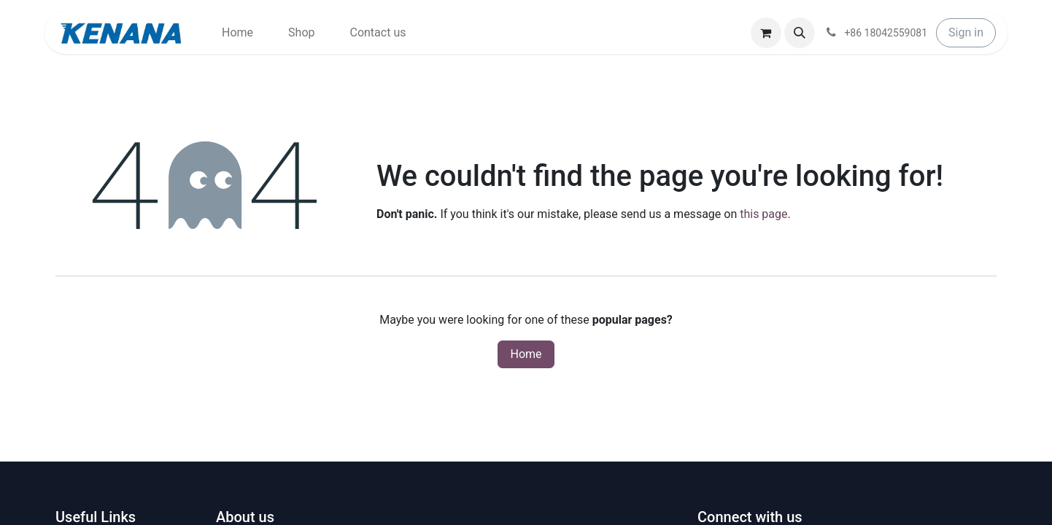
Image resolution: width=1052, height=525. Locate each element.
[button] (799, 33)
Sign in (965, 32)
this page (763, 214)
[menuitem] (237, 32)
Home (525, 354)
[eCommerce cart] (766, 33)
